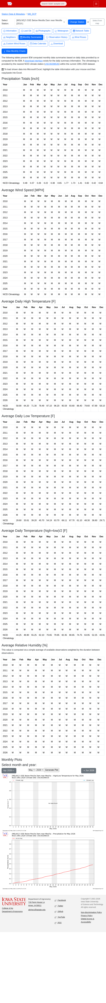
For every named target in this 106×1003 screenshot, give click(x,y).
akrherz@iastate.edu (36, 910)
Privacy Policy (86, 916)
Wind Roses (79, 37)
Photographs (43, 31)
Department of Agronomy (12, 911)
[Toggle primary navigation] (96, 3)
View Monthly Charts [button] (14, 51)
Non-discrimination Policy (91, 912)
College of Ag (7, 908)
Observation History (56, 37)
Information (10, 31)
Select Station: (5, 22)
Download (57, 44)
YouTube (60, 917)
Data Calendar (38, 44)
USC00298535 (52, 64)
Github (59, 911)
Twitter (59, 906)
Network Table (81, 31)
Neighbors (9, 37)
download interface (34, 61)
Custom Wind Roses (14, 44)
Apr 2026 (9, 770)
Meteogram (61, 31)
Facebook (60, 900)
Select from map (97, 21)
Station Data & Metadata (13, 14)
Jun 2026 (88, 770)
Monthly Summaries (31, 37)
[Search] (53, 4)
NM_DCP (32, 14)
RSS (58, 922)
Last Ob (26, 31)
